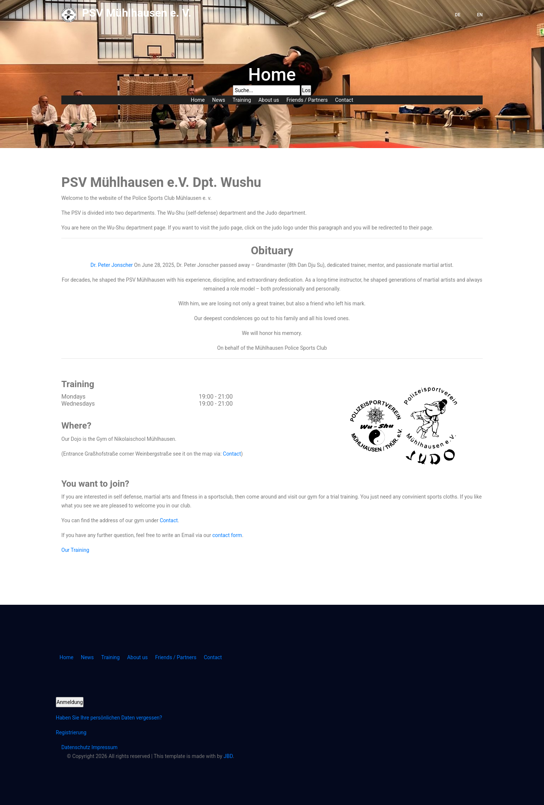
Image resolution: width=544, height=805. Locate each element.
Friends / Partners (307, 100)
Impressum (105, 747)
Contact (344, 100)
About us (268, 100)
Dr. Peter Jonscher (112, 265)
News (218, 100)
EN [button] (480, 14)
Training (241, 100)
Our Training (75, 550)
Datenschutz (76, 747)
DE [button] (457, 14)
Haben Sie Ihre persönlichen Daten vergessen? (109, 718)
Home (198, 100)
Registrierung (71, 732)
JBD (228, 756)
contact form (227, 535)
